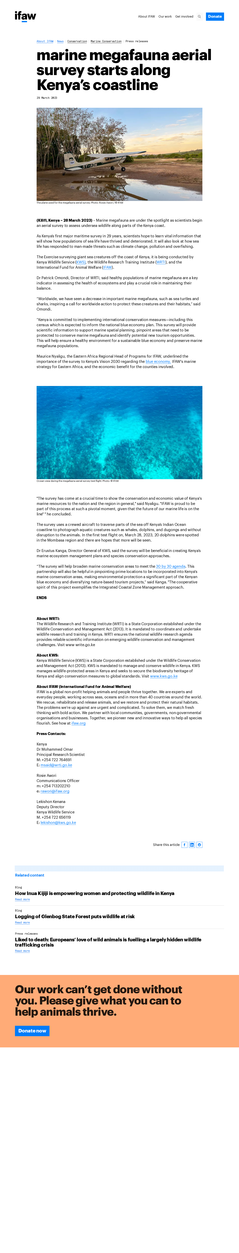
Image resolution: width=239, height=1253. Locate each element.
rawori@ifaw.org (55, 791)
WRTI (160, 262)
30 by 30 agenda (170, 566)
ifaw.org (79, 723)
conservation (77, 41)
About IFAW (146, 16)
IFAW (107, 267)
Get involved (184, 16)
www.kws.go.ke (163, 676)
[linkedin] (192, 845)
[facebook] (184, 845)
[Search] (201, 17)
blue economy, (158, 362)
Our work (165, 16)
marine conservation (106, 41)
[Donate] (215, 17)
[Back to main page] (25, 17)
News (60, 41)
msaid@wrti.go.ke (56, 765)
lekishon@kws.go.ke (58, 823)
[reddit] (199, 845)
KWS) (81, 262)
